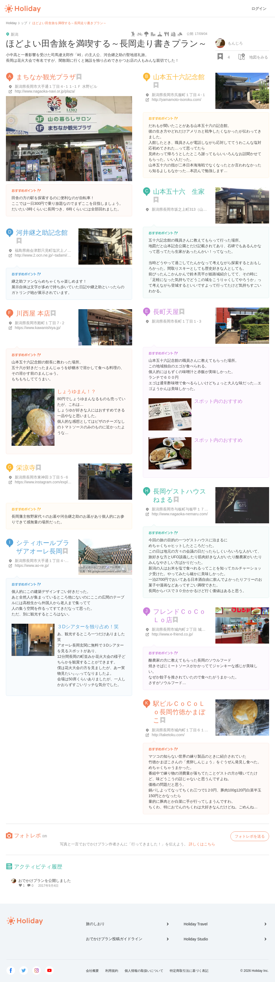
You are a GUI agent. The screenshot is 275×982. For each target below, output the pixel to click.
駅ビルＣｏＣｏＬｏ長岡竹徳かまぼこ (179, 712)
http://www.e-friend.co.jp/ (172, 634)
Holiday (22, 8)
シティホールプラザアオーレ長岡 (100, 567)
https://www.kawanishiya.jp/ (37, 328)
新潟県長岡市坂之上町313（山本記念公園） (189, 209)
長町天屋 (166, 311)
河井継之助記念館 (42, 232)
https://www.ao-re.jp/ (32, 565)
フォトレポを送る (250, 836)
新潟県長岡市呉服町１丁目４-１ (179, 95)
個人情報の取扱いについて (144, 971)
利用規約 (111, 971)
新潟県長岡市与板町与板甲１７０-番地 (184, 509)
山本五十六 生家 (179, 191)
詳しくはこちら (202, 844)
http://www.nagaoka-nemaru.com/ (180, 514)
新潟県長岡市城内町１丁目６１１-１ (182, 730)
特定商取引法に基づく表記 (189, 971)
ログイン (258, 8)
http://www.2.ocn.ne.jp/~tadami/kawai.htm (49, 255)
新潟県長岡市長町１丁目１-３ (177, 321)
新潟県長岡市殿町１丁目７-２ (40, 323)
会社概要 (92, 971)
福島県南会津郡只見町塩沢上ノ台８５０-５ (51, 250)
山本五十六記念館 (179, 77)
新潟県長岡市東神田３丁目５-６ (42, 477)
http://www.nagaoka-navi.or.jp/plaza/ (45, 91)
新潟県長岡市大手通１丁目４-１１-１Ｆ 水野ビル (56, 86)
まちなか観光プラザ (46, 77)
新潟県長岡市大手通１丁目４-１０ (44, 560)
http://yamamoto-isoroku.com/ (176, 99)
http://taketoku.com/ (168, 735)
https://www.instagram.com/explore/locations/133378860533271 (68, 482)
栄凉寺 (25, 467)
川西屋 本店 (33, 313)
